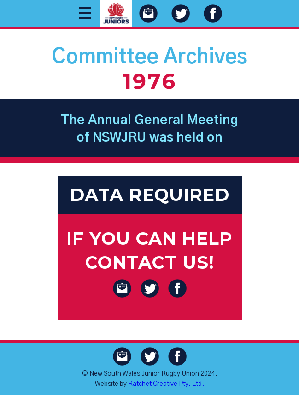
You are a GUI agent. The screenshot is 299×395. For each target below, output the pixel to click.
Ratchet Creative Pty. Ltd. (166, 384)
